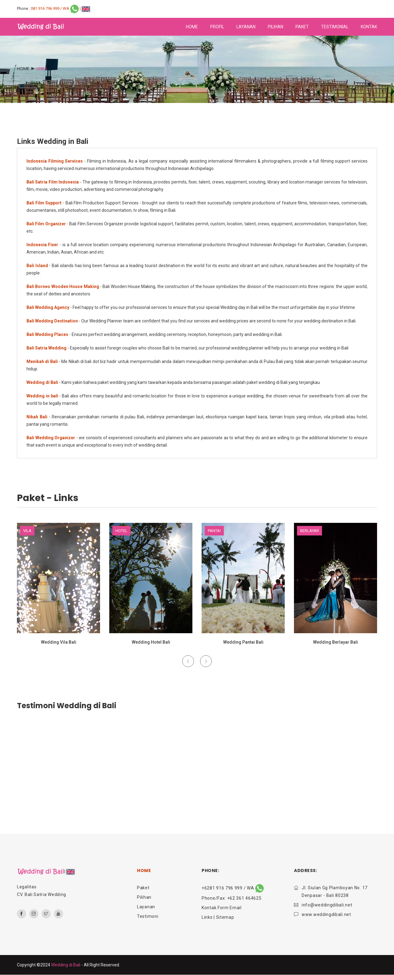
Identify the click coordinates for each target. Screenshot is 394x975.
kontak (369, 26)
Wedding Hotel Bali (151, 642)
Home (23, 68)
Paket (143, 887)
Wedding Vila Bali (58, 642)
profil (217, 26)
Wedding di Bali (65, 965)
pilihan (275, 26)
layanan (245, 26)
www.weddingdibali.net (326, 914)
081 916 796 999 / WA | (56, 8)
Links (207, 917)
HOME (144, 870)
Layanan (146, 906)
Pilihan (144, 897)
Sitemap (225, 917)
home (192, 26)
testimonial (334, 26)
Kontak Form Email (222, 907)
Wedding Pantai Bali (243, 642)
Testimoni (147, 916)
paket (302, 26)
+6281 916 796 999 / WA (233, 888)
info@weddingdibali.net (327, 904)
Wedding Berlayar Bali (335, 642)
